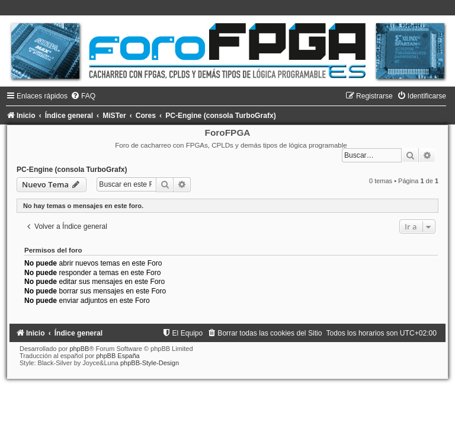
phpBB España (117, 355)
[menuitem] (83, 96)
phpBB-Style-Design (149, 362)
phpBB (79, 348)
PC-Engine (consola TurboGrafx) (72, 169)
